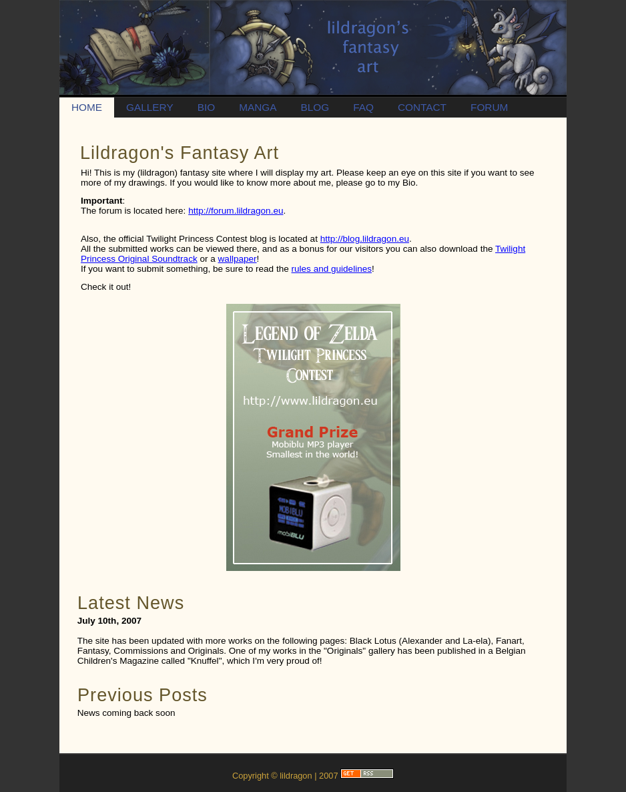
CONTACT (422, 107)
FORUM (489, 107)
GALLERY (150, 107)
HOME (86, 107)
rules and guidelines (332, 269)
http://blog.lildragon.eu (364, 239)
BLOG (314, 107)
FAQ (363, 107)
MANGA (257, 107)
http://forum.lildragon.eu (235, 211)
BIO (206, 107)
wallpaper (237, 259)
